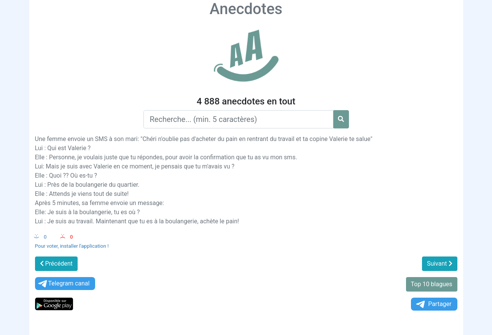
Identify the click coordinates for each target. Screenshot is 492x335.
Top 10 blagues (431, 284)
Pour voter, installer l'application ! (72, 246)
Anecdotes (246, 9)
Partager (433, 304)
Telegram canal (63, 284)
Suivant (439, 263)
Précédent (56, 263)
